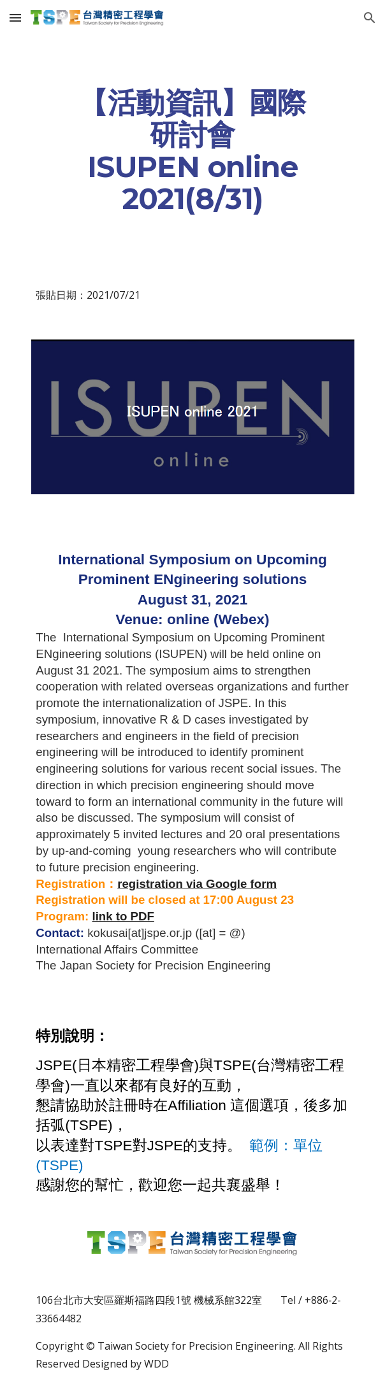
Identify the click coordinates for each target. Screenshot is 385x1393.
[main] (192, 151)
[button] (15, 17)
